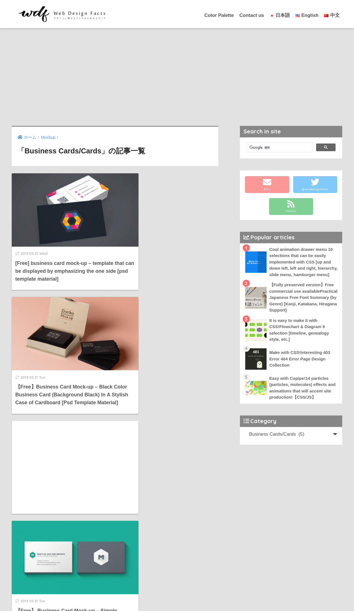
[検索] (279, 147)
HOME (177, 588)
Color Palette (219, 15)
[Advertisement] (177, 77)
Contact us (251, 15)
